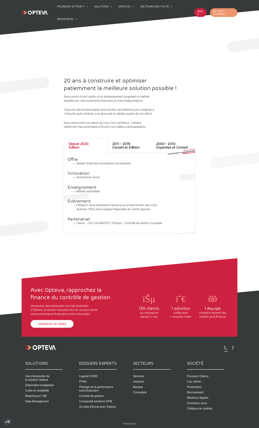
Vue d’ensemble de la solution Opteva (37, 378)
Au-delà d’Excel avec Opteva (97, 406)
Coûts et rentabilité (37, 390)
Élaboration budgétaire (39, 385)
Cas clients (194, 381)
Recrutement (195, 392)
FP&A (83, 381)
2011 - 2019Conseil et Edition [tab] (125, 145)
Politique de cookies (200, 408)
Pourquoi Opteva (198, 376)
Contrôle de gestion (91, 396)
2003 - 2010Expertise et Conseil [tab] (172, 145)
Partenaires (194, 387)
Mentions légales (198, 397)
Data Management (37, 401)
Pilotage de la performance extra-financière (96, 389)
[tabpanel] (129, 193)
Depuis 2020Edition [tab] (78, 145)
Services (138, 376)
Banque (138, 387)
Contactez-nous (197, 403)
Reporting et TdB (36, 396)
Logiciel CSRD (88, 376)
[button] (197, 6)
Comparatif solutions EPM (95, 401)
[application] (86, 6)
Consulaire (140, 392)
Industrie (138, 381)
